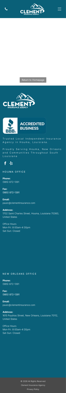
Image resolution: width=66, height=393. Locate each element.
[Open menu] (59, 9)
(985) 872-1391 (11, 181)
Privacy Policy (33, 389)
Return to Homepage (33, 79)
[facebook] (5, 164)
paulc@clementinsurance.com (19, 202)
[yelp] (11, 164)
